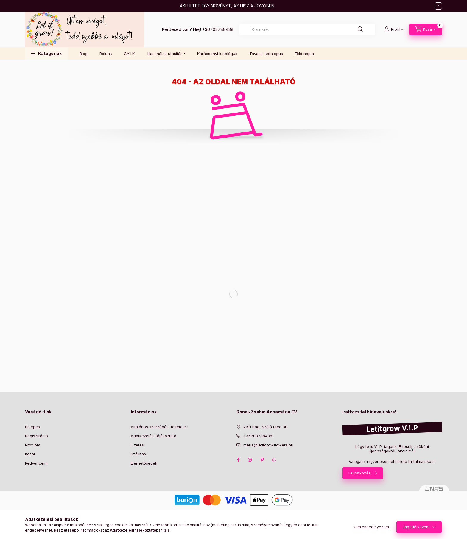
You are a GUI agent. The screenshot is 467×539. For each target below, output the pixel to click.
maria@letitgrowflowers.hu (268, 445)
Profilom (32, 445)
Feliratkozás (359, 473)
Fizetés (137, 445)
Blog (84, 53)
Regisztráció (36, 435)
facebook (238, 460)
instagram (250, 460)
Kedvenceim (36, 463)
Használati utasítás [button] (165, 53)
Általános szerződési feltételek (159, 426)
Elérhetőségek (144, 463)
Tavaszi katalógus (266, 53)
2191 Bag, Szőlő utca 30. (265, 426)
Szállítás (138, 453)
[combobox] (307, 29)
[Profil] (393, 29)
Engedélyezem (416, 527)
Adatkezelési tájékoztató (153, 435)
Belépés (32, 426)
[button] (46, 53)
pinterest (262, 460)
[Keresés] (360, 29)
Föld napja (304, 53)
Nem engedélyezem (371, 527)
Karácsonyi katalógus (217, 53)
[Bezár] (438, 6)
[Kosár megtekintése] (425, 29)
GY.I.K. (130, 53)
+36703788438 (218, 29)
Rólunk (105, 53)
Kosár (30, 453)
